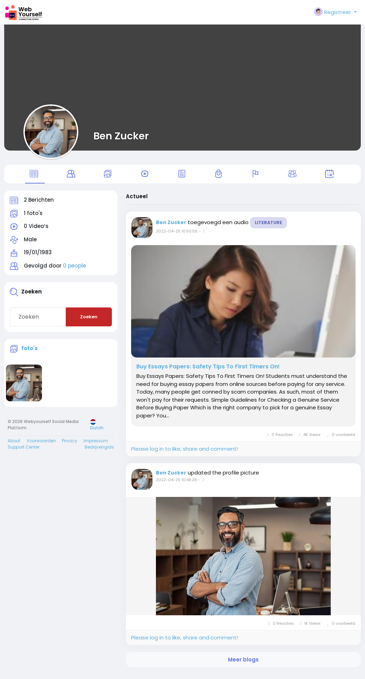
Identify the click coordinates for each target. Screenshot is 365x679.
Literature (268, 226)
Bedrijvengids (99, 451)
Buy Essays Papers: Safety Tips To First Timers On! (208, 371)
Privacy (69, 445)
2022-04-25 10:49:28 (176, 484)
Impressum (96, 445)
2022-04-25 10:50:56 (177, 235)
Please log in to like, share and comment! (184, 453)
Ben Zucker (121, 136)
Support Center (24, 451)
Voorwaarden (41, 445)
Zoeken (89, 321)
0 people (74, 269)
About (14, 445)
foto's (29, 352)
